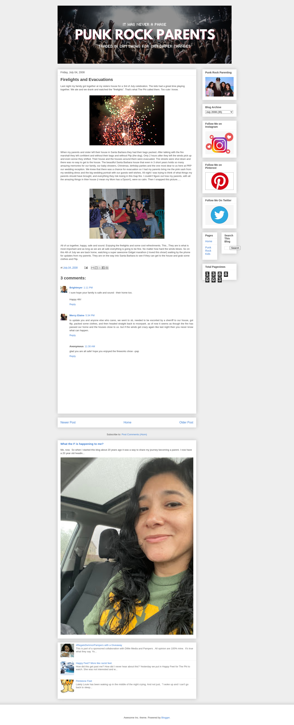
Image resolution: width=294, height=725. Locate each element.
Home (127, 422)
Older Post (186, 422)
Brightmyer (76, 287)
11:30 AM (90, 346)
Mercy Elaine (77, 315)
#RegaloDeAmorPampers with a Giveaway (99, 645)
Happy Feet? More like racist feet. (94, 663)
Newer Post (68, 422)
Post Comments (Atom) (134, 434)
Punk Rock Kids (208, 250)
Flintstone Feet (84, 681)
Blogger (165, 717)
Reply (73, 304)
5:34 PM (90, 315)
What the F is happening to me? (82, 443)
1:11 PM (88, 287)
